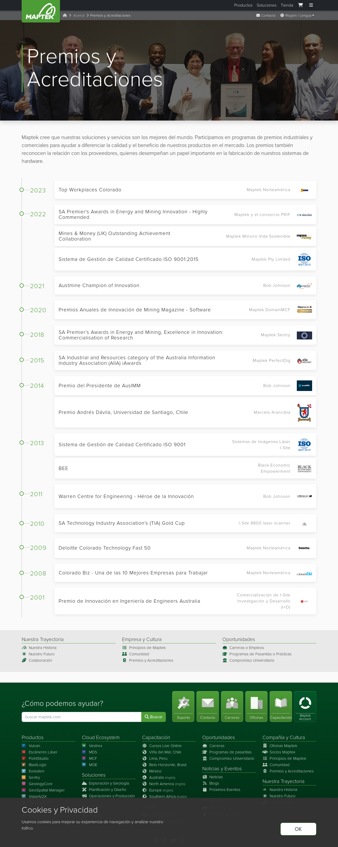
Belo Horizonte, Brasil (164, 765)
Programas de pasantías (227, 752)
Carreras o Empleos (243, 648)
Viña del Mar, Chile (161, 752)
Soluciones (266, 5)
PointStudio (35, 758)
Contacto (266, 15)
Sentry (31, 777)
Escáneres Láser (40, 752)
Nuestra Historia (39, 648)
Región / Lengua (295, 15)
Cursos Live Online (162, 746)
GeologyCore (37, 784)
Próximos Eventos (221, 790)
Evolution (33, 771)
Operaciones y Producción (108, 796)
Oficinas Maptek (279, 746)
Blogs (210, 783)
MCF (89, 758)
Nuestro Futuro (38, 654)
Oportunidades (218, 737)
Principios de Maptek (144, 648)
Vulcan (31, 746)
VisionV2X (34, 796)
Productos (243, 5)
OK (298, 829)
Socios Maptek (278, 752)
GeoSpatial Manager (43, 790)
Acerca (78, 15)
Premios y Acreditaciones (147, 660)
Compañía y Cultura (283, 737)
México (152, 771)
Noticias (210, 768)
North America (163, 784)
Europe (157, 790)
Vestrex (92, 746)
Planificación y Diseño (104, 790)
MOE (89, 765)
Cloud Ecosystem (101, 737)
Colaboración (37, 660)
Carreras (213, 746)
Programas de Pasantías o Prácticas (257, 654)
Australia (158, 777)
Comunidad (135, 654)
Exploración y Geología (105, 783)
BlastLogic (34, 765)
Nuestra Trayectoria (283, 781)
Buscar (153, 717)
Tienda (287, 5)
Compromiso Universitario (248, 660)
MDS (89, 752)
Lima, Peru (154, 758)
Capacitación (156, 737)
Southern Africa (164, 796)
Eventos (233, 768)
